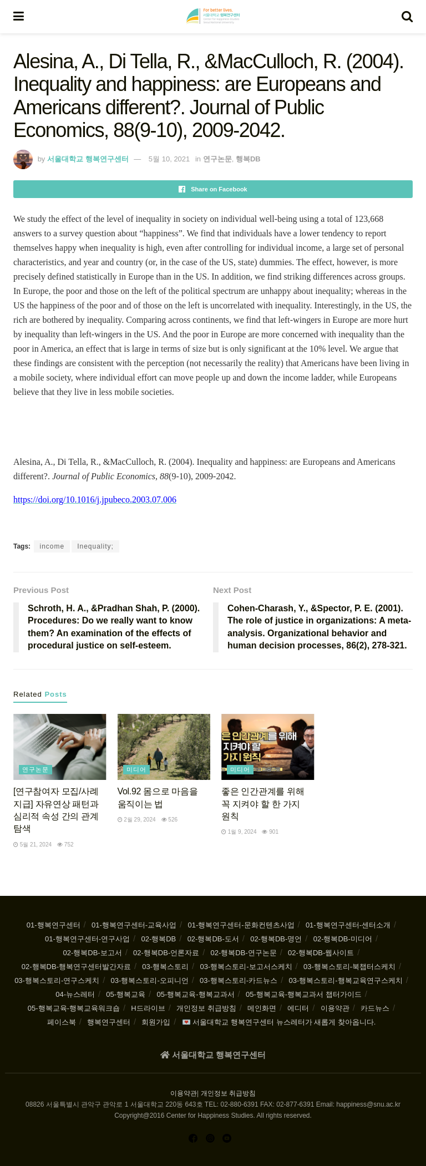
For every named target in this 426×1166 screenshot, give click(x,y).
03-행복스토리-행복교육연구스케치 (346, 980)
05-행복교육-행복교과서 (195, 994)
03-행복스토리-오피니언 (150, 980)
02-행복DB (158, 939)
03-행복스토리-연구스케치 (56, 980)
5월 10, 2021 (169, 159)
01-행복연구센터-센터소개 (348, 925)
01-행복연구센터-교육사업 (134, 925)
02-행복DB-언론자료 (166, 953)
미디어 (136, 769)
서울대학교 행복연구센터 (88, 159)
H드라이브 (148, 1008)
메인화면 (261, 1008)
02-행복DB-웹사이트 (321, 953)
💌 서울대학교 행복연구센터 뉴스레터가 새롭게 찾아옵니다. (279, 1022)
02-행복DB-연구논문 (244, 953)
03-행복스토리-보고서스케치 (246, 966)
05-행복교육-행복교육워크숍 (74, 1008)
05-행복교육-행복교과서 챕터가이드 (304, 994)
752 (65, 844)
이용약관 (335, 1008)
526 (169, 820)
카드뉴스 (375, 1008)
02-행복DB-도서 (213, 939)
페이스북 (61, 1022)
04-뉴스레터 (75, 994)
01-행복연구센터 (53, 925)
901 (270, 832)
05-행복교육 (125, 994)
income (51, 546)
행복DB (248, 159)
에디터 (298, 1008)
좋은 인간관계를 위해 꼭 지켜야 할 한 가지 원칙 (262, 804)
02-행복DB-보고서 (92, 953)
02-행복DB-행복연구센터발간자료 (76, 966)
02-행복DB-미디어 (342, 939)
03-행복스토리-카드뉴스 (238, 980)
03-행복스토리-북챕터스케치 (349, 966)
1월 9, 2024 (238, 832)
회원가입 (155, 1022)
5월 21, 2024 (32, 844)
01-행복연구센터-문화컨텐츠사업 (240, 925)
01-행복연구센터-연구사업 (87, 939)
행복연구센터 (108, 1022)
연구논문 (217, 159)
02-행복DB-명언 (276, 939)
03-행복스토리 (165, 966)
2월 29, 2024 (137, 820)
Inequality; (95, 546)
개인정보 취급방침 (206, 1008)
